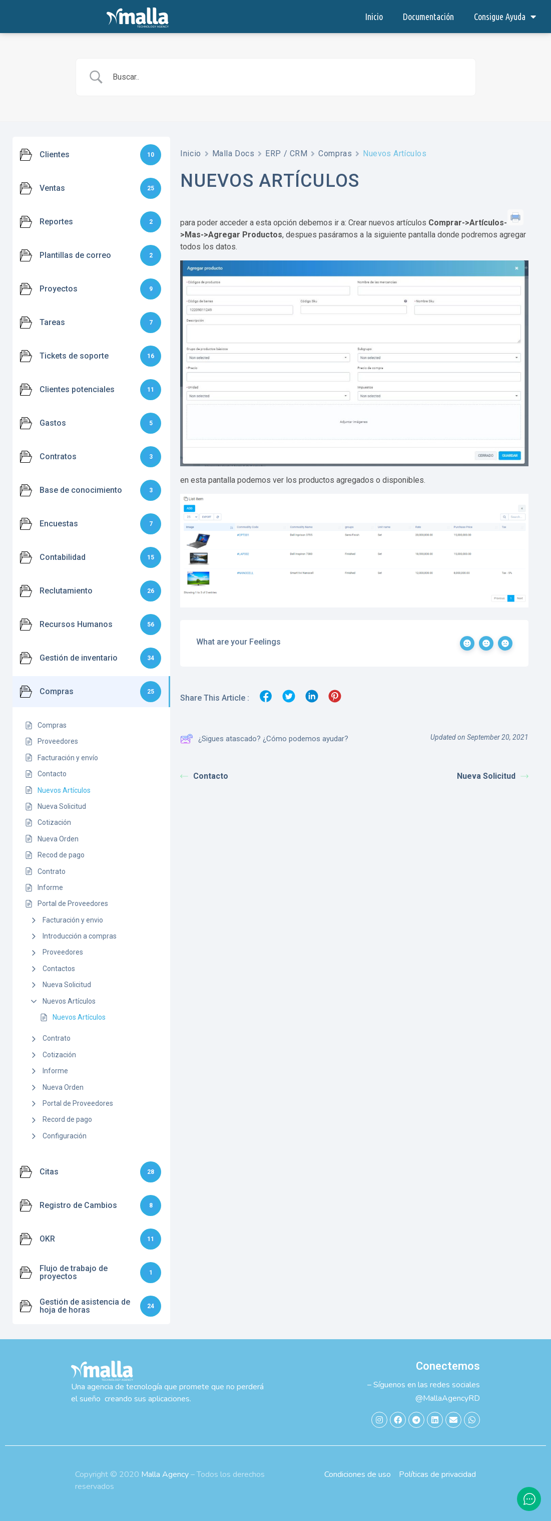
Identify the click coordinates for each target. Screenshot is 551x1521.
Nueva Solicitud (67, 985)
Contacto (204, 776)
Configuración (65, 1136)
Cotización (59, 1055)
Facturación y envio (73, 920)
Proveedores (63, 952)
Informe (55, 1071)
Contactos (59, 969)
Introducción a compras (80, 936)
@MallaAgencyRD (447, 1398)
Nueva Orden (63, 1087)
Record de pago (67, 1119)
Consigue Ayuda (505, 16)
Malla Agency (165, 1474)
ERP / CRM (286, 153)
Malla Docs (233, 153)
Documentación (428, 17)
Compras (335, 153)
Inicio (374, 17)
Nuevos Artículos (69, 1001)
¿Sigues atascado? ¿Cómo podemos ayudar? (264, 738)
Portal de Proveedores (78, 1103)
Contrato (57, 1038)
